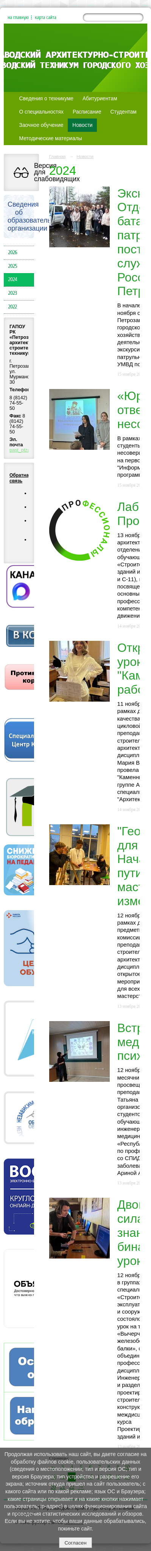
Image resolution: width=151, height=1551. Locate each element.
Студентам (124, 112)
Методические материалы (50, 138)
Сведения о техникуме (46, 98)
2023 (12, 293)
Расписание (87, 112)
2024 (12, 280)
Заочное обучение (41, 125)
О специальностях (41, 112)
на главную (18, 17)
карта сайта (45, 17)
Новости (82, 125)
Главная (57, 156)
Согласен (75, 1543)
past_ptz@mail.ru (28, 450)
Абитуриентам (100, 98)
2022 (12, 307)
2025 (12, 266)
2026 (12, 253)
